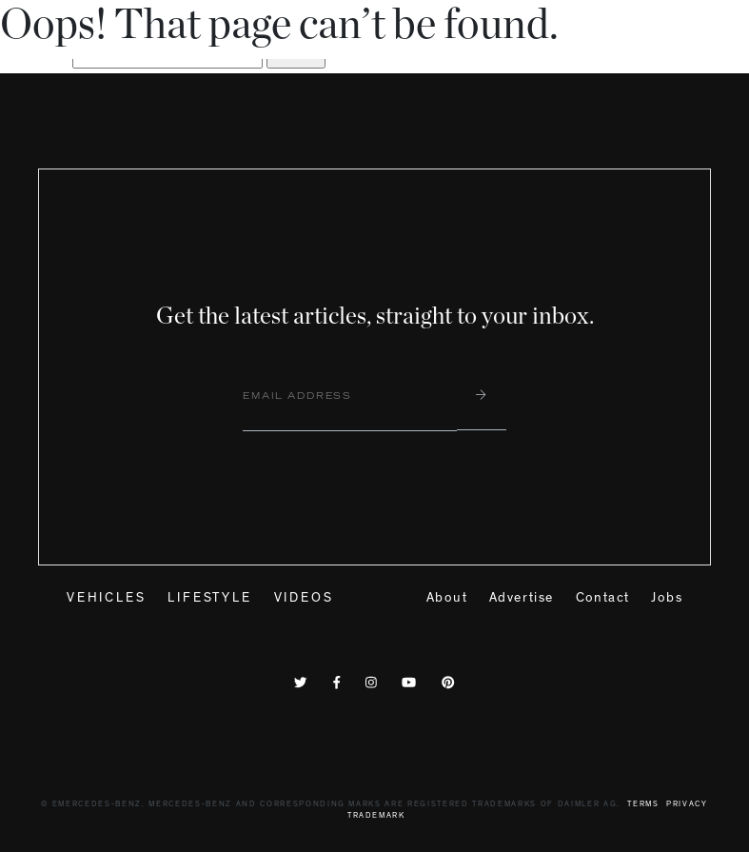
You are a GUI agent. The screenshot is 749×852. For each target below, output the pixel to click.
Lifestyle (209, 598)
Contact (603, 598)
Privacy (687, 805)
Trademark (376, 816)
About (446, 598)
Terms (643, 805)
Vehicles (106, 598)
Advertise (521, 598)
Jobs (666, 598)
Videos (304, 598)
